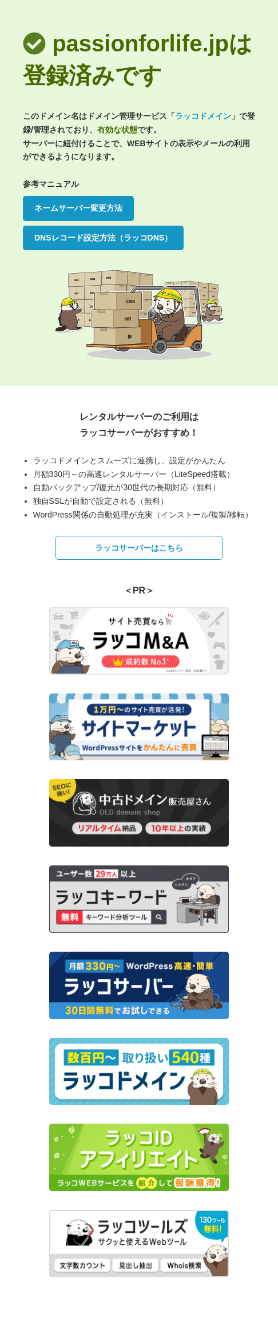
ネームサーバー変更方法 (78, 208)
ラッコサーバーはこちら (139, 547)
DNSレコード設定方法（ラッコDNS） (103, 237)
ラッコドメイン (203, 116)
